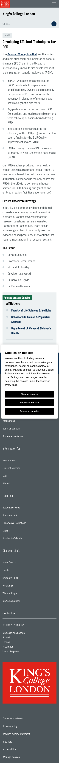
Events (18, 571)
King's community (24, 602)
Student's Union (23, 579)
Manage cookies (22, 757)
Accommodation (23, 516)
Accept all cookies (29, 411)
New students (22, 461)
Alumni (18, 484)
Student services (24, 508)
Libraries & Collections (27, 524)
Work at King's (22, 594)
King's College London (19, 14)
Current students (24, 469)
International (21, 422)
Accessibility (20, 749)
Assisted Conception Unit (22, 54)
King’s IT (19, 532)
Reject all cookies (29, 402)
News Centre (22, 563)
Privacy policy (21, 726)
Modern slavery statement (27, 734)
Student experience (25, 437)
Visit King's (20, 586)
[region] (29, 382)
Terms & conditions (24, 718)
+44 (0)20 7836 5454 (13, 625)
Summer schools (24, 429)
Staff (17, 477)
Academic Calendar (25, 539)
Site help (18, 742)
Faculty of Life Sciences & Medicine (31, 310)
